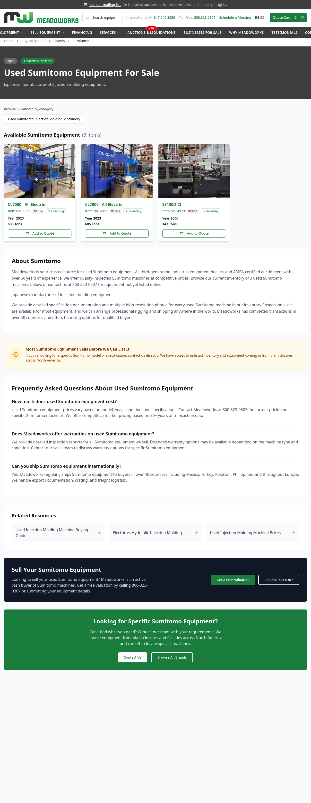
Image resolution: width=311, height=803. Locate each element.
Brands (59, 43)
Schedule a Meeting (235, 18)
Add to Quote (39, 235)
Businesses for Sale (202, 33)
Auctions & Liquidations (152, 32)
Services (110, 33)
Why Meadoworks (246, 33)
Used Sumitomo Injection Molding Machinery (44, 121)
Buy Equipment (33, 43)
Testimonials (284, 33)
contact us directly (143, 357)
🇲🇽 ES (259, 18)
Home (9, 43)
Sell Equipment (47, 33)
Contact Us (133, 659)
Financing (82, 33)
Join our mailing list (105, 4)
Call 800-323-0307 (279, 582)
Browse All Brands (172, 659)
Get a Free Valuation (233, 582)
